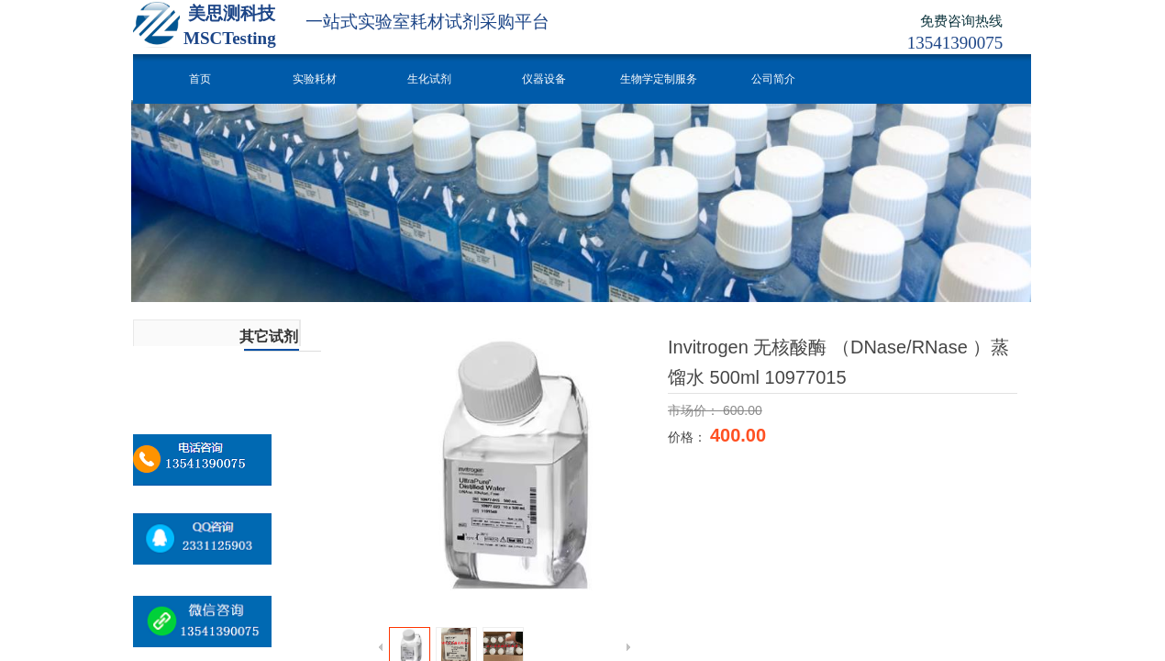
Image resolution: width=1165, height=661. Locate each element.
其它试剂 (268, 336)
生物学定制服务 (658, 79)
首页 (200, 79)
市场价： (695, 410)
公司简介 (773, 79)
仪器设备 (544, 79)
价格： (689, 437)
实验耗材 (315, 79)
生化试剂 (429, 79)
